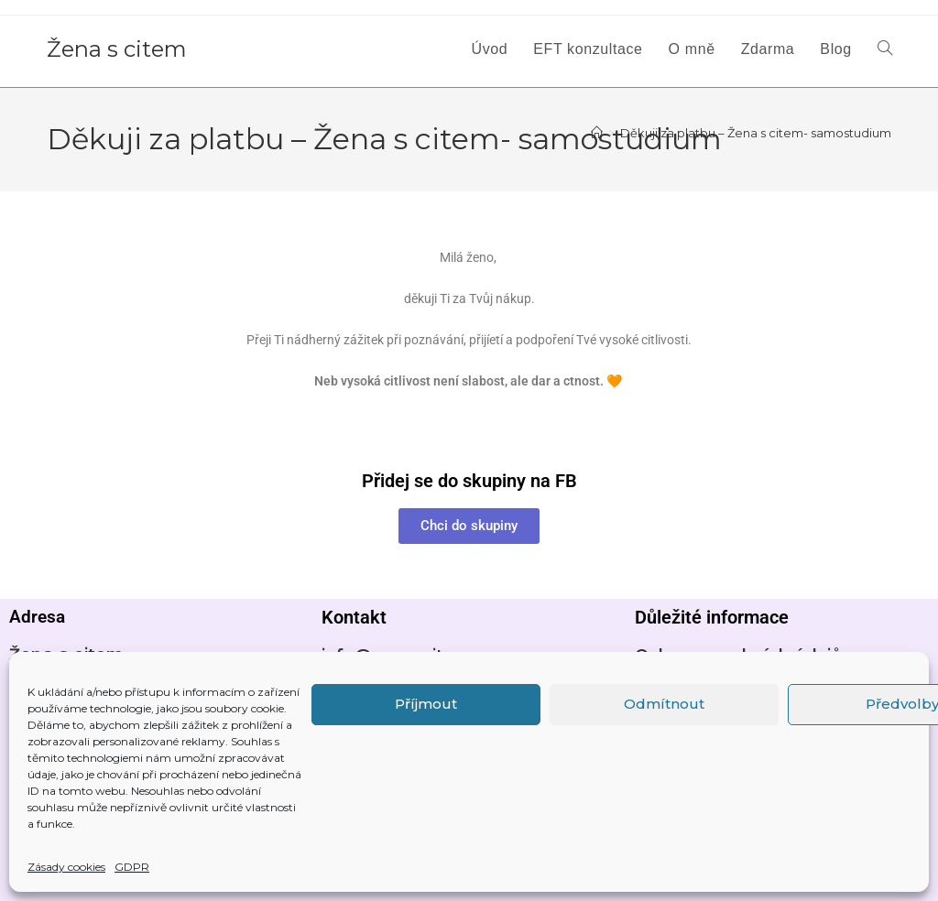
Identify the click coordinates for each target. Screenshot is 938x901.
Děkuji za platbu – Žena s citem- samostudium (755, 132)
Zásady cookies (66, 867)
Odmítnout (664, 703)
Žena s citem (117, 49)
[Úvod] (597, 132)
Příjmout (426, 703)
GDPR (132, 867)
